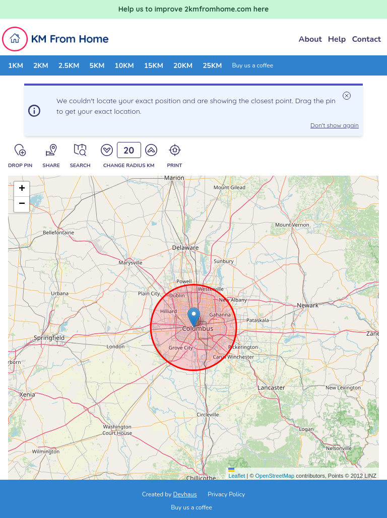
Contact (366, 39)
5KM (96, 65)
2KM (40, 65)
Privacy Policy (226, 494)
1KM (15, 65)
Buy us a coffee (252, 65)
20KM (182, 65)
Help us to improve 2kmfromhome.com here (193, 9)
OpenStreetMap (275, 476)
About (310, 39)
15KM (153, 65)
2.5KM (69, 65)
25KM (212, 65)
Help (337, 39)
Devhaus (185, 494)
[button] (193, 317)
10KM (124, 65)
